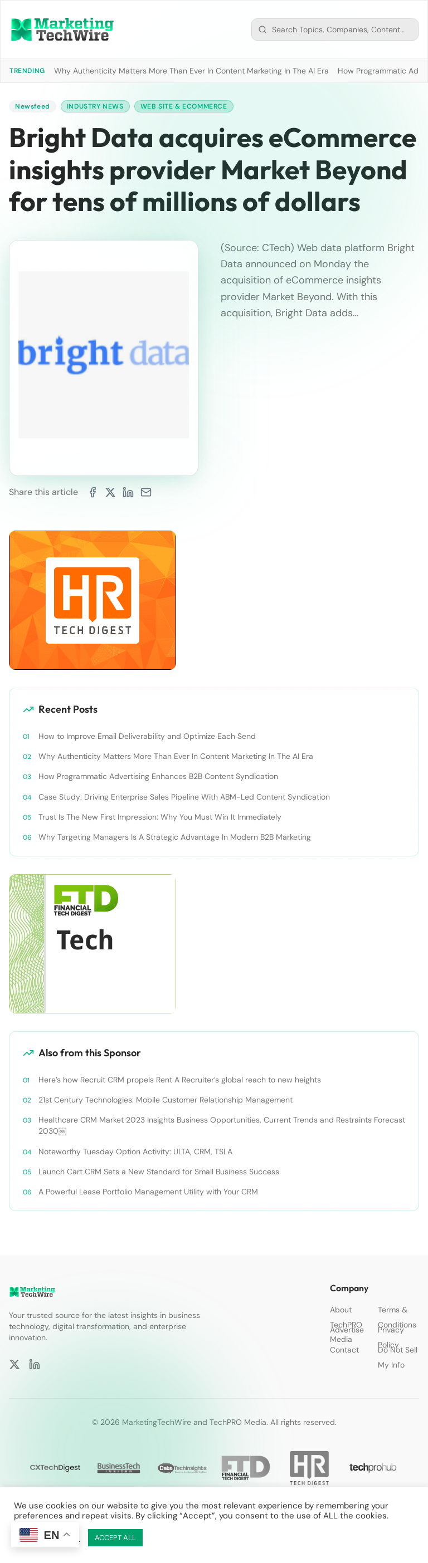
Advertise (347, 1330)
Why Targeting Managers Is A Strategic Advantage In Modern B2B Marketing (174, 837)
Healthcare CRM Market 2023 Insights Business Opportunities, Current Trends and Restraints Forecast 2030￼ (221, 1125)
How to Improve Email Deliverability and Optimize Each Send (147, 736)
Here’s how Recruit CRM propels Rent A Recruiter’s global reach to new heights (179, 1080)
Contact (344, 1350)
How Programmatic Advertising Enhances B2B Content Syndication (158, 776)
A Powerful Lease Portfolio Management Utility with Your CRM (148, 1192)
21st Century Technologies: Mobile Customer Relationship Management (165, 1100)
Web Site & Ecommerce (183, 106)
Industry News (95, 106)
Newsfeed (32, 106)
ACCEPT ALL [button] (115, 1537)
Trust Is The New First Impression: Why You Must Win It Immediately (159, 817)
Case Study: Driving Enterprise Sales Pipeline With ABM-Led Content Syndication (184, 797)
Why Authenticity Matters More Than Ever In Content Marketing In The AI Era (191, 71)
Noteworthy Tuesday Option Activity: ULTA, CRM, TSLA (135, 1151)
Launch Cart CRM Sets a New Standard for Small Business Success (158, 1172)
